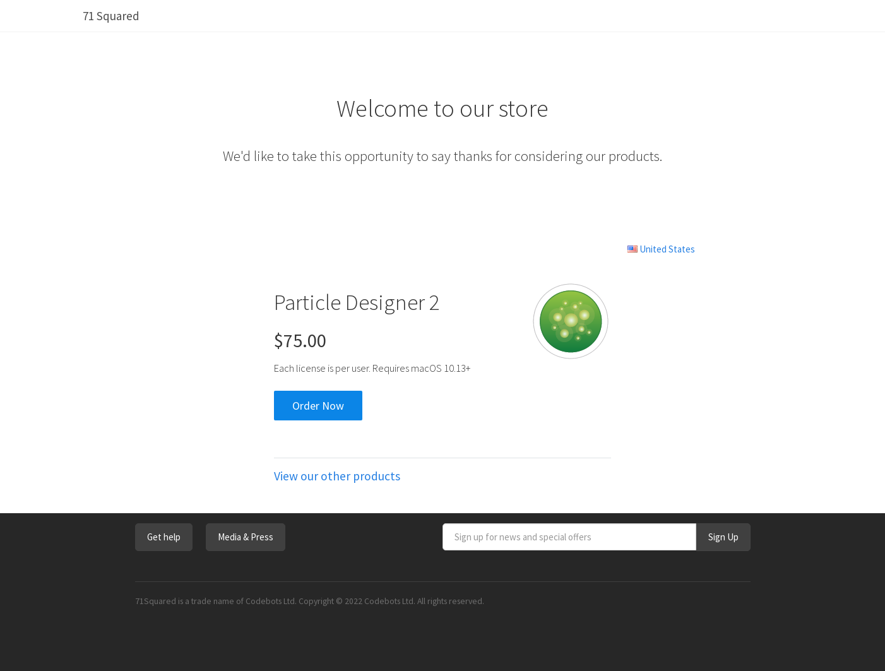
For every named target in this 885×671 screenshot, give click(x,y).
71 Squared (111, 15)
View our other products (337, 476)
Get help (164, 537)
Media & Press (245, 537)
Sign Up (723, 537)
